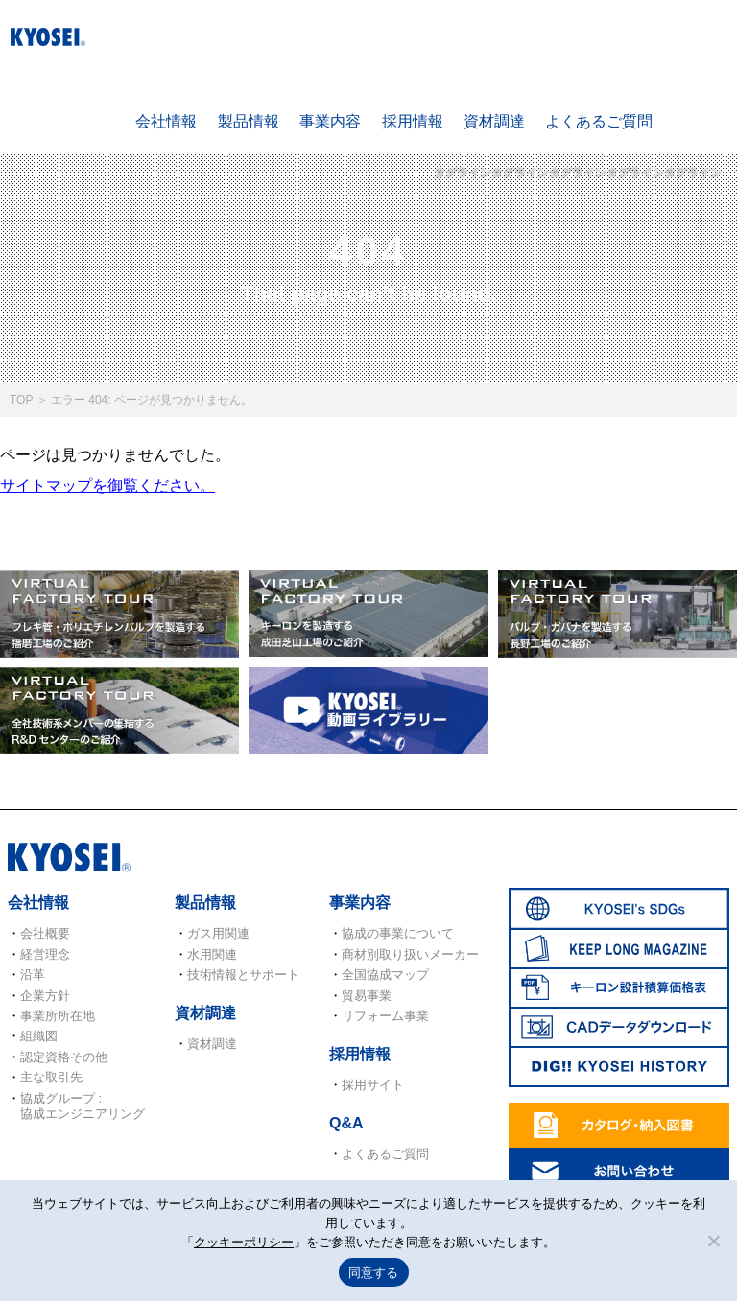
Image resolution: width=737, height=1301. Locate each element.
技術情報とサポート (243, 974)
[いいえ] (713, 1240)
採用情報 (412, 121)
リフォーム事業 (385, 1016)
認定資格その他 (63, 1057)
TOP (21, 400)
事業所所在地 (57, 1016)
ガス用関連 (218, 933)
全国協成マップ (385, 974)
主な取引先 (51, 1077)
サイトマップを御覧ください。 (107, 485)
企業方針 (45, 995)
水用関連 (212, 954)
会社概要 (45, 933)
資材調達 (494, 121)
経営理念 (45, 954)
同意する (373, 1273)
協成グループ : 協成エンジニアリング (82, 1106)
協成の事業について (398, 933)
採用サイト (373, 1085)
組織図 (39, 1036)
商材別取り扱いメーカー (410, 954)
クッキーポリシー (244, 1242)
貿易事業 (367, 995)
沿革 (32, 974)
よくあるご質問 (599, 121)
